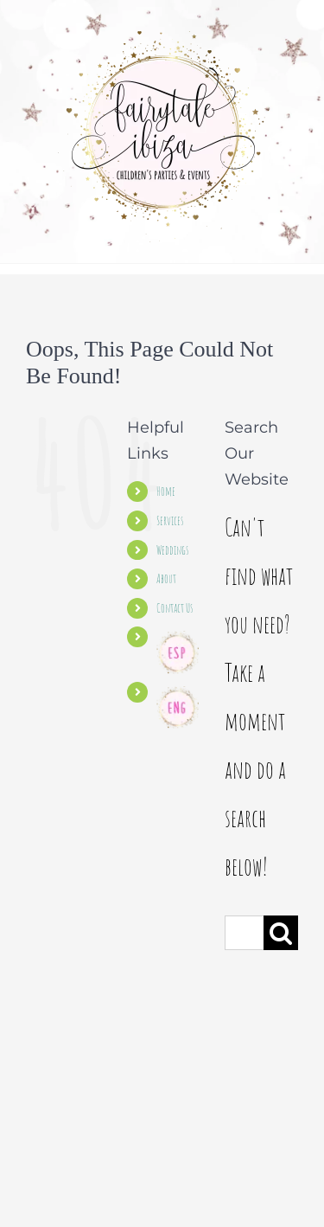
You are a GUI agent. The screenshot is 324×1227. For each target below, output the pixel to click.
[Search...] (244, 932)
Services (169, 520)
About (166, 578)
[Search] (281, 932)
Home (165, 491)
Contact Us (174, 608)
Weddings (172, 550)
